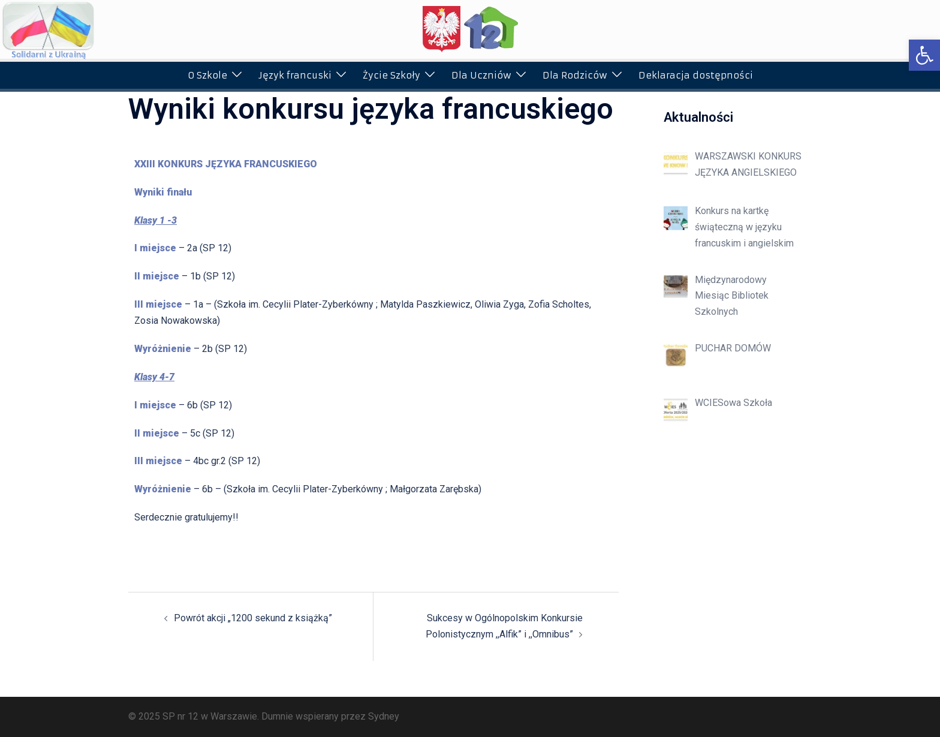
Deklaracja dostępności (695, 75)
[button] (924, 55)
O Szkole (207, 75)
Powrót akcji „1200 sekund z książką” (253, 618)
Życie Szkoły (391, 75)
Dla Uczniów (481, 75)
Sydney (383, 716)
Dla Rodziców (575, 75)
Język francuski (295, 75)
